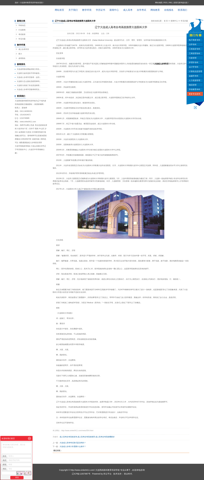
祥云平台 (107, 474)
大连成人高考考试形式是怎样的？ (73, 443)
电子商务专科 (194, 40)
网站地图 (159, 3)
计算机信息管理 (195, 71)
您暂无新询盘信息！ (181, 3)
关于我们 (73, 10)
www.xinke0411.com (28, 122)
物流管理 (192, 85)
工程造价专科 (194, 49)
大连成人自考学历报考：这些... (29, 77)
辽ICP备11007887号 (81, 474)
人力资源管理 (194, 80)
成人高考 (127, 10)
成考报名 (21, 58)
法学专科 (192, 44)
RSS (165, 3)
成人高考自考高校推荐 (86, 437)
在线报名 (168, 10)
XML (170, 3)
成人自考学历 (23, 49)
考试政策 (21, 34)
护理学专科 (193, 62)
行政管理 (192, 58)
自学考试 (141, 10)
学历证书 (100, 10)
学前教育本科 (194, 89)
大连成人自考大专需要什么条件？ (73, 446)
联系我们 (182, 10)
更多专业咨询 (194, 94)
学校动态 (21, 25)
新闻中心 (114, 10)
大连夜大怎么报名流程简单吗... (29, 81)
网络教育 (155, 10)
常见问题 (21, 39)
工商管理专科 (194, 53)
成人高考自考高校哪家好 (105, 437)
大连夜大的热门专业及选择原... (29, 85)
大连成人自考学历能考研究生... (29, 89)
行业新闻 (21, 30)
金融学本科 (193, 76)
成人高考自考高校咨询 (68, 437)
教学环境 (86, 10)
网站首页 (59, 10)
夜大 (20, 54)
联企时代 (128, 474)
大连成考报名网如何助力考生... (29, 69)
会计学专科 (193, 67)
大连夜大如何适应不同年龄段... (29, 73)
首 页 (166, 21)
